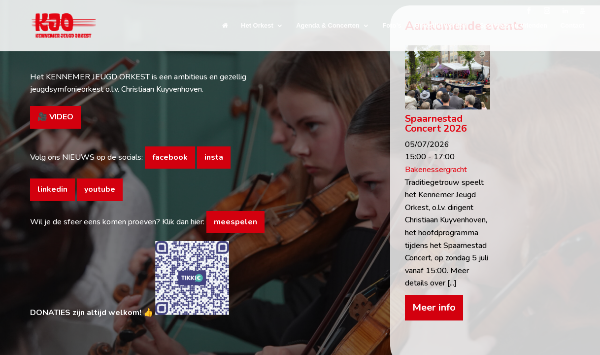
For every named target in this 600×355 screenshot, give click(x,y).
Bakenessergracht (436, 169)
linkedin (52, 189)
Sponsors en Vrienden (513, 25)
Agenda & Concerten (328, 25)
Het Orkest (257, 25)
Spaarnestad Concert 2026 (436, 123)
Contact (572, 25)
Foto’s (391, 25)
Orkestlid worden (440, 25)
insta (213, 157)
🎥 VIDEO (55, 116)
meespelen (235, 221)
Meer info (434, 307)
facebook (170, 157)
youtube (99, 189)
